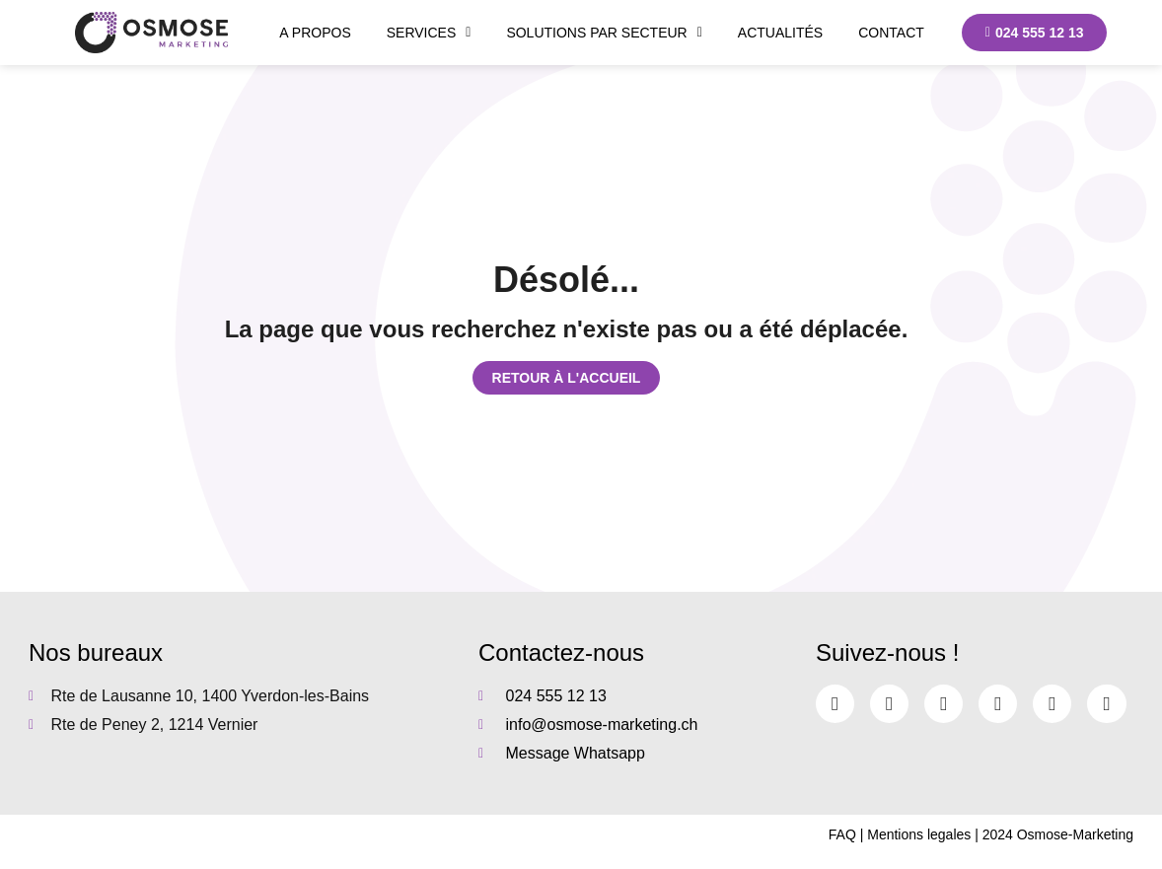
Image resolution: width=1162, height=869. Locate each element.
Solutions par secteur (603, 32)
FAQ (842, 834)
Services (429, 32)
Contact (891, 32)
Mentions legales (919, 834)
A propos (314, 32)
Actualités (780, 32)
